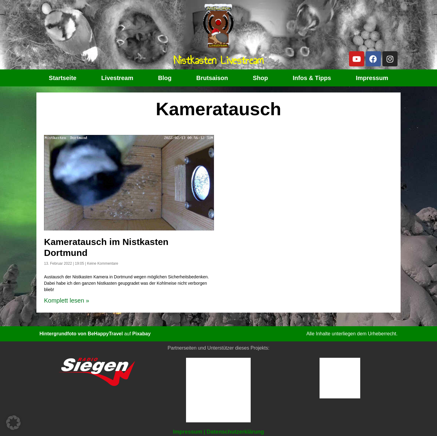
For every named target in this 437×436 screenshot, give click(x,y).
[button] (13, 422)
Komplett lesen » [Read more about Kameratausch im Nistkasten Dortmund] (66, 300)
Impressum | (189, 432)
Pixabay (141, 333)
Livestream (117, 78)
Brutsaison (212, 78)
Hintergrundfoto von (63, 333)
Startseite (62, 78)
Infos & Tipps (312, 78)
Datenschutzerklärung (235, 432)
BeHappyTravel (105, 333)
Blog (164, 78)
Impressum (372, 78)
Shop (260, 78)
